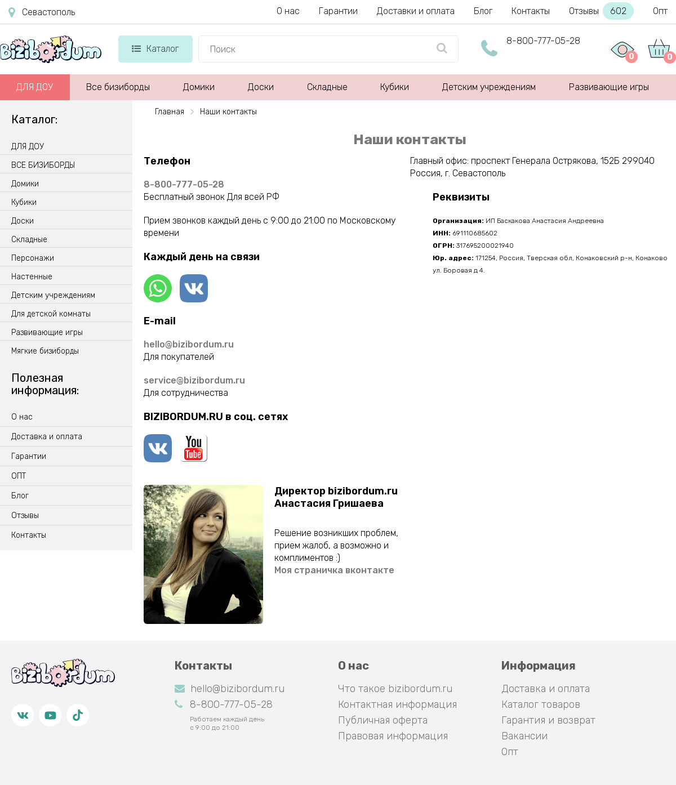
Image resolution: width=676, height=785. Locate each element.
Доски (261, 87)
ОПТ (18, 476)
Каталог (155, 48)
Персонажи (32, 258)
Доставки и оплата (416, 11)
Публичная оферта (383, 720)
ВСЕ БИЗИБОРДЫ (43, 166)
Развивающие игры (609, 87)
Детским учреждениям (489, 87)
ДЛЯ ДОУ (34, 87)
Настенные (31, 277)
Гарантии (338, 11)
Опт (660, 11)
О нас (288, 11)
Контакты (531, 11)
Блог (483, 11)
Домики (199, 87)
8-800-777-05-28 (543, 40)
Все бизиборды (118, 87)
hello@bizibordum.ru (189, 344)
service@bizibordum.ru (194, 380)
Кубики (394, 87)
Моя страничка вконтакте (334, 570)
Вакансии (524, 736)
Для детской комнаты (51, 314)
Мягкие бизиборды (45, 351)
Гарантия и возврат (548, 720)
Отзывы (601, 11)
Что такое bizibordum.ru (395, 689)
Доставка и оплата (46, 437)
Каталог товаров (540, 704)
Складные (327, 87)
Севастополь (41, 12)
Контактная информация (397, 704)
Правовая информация (393, 736)
